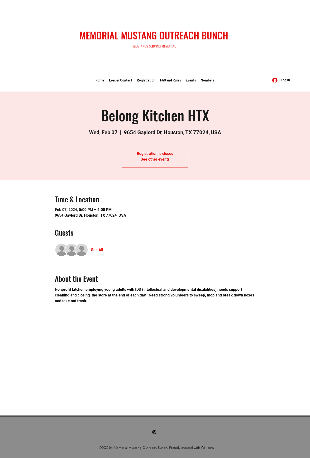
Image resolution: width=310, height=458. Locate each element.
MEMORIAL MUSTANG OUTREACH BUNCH (153, 35)
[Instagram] (154, 432)
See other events (155, 159)
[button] (120, 80)
